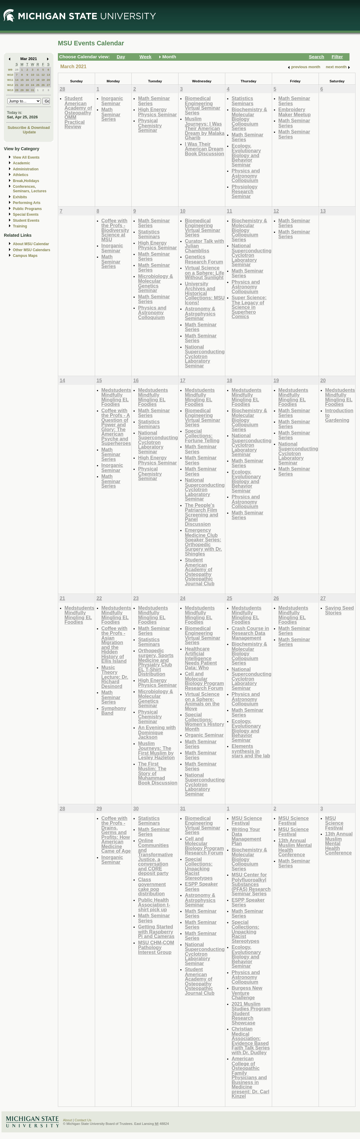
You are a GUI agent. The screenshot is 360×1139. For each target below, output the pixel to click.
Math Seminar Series (111, 114)
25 (38, 85)
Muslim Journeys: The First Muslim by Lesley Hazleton (156, 750)
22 (22, 85)
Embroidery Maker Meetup (294, 112)
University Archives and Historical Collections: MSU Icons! (205, 293)
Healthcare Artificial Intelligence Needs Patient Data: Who (201, 658)
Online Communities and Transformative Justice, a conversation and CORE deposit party (155, 857)
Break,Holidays (26, 181)
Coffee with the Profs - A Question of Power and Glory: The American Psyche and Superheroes (116, 427)
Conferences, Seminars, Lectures (29, 188)
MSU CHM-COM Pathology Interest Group (156, 947)
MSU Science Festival (247, 820)
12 (43, 74)
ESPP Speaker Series (201, 886)
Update (29, 132)
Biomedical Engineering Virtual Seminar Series (202, 105)
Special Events (25, 214)
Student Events (26, 220)
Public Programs (27, 209)
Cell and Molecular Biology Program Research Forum (204, 681)
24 (32, 85)
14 (16, 79)
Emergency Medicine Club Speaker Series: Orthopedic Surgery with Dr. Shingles (203, 541)
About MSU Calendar (31, 244)
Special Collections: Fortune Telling (202, 435)
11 (38, 74)
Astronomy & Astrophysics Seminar (200, 313)
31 (32, 90)
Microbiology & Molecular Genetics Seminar (155, 283)
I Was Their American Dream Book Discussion (204, 148)
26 (43, 85)
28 (16, 69)
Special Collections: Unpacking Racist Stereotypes (199, 868)
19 (43, 79)
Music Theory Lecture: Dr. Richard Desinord (114, 677)
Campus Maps (25, 256)
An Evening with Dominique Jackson (157, 732)
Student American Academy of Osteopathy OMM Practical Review (78, 112)
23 (27, 85)
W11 (10, 79)
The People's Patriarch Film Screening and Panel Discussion (201, 514)
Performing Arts (26, 203)
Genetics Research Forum (204, 259)
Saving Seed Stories (339, 610)
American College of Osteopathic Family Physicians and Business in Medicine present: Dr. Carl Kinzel (250, 1077)
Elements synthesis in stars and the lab (251, 750)
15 (22, 79)
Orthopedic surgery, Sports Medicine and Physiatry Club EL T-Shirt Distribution (155, 662)
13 (48, 74)
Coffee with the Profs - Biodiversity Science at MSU (115, 230)
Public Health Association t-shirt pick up (154, 904)
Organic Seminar (204, 735)
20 (48, 79)
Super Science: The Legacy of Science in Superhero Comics (249, 307)
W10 (10, 74)
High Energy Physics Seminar (157, 112)
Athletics (20, 175)
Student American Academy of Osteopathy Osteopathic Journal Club (199, 571)
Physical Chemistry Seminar (150, 125)
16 (27, 79)
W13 (10, 90)
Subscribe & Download (29, 127)
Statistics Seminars (243, 101)
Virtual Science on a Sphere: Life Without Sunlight (204, 272)
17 (32, 79)
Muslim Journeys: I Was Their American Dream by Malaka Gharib (204, 128)
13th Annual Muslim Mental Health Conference (295, 847)
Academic (21, 163)
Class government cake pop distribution (152, 887)
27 (48, 85)
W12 (10, 85)
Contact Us (83, 1120)
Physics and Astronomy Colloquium (246, 175)
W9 (10, 69)
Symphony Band (113, 710)
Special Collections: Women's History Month (204, 722)
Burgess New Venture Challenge (247, 992)
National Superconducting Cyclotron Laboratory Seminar (205, 356)
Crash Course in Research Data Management (250, 633)
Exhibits (20, 197)
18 (38, 79)
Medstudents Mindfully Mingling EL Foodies (116, 397)
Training (20, 226)
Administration (25, 169)
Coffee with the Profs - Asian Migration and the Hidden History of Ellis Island (114, 645)
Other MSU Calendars (31, 250)
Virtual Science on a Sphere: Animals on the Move (202, 701)
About (67, 1120)
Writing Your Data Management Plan (246, 836)
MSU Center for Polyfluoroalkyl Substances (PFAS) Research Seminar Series (251, 884)
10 (32, 74)
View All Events (26, 157)
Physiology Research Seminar (244, 191)
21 (16, 85)
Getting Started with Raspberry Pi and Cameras (156, 931)
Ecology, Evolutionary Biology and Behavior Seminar (246, 155)
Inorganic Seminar (112, 101)
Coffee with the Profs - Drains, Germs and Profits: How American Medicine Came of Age (116, 834)
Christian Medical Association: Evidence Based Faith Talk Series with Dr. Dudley (251, 1040)
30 (27, 90)
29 (22, 90)
